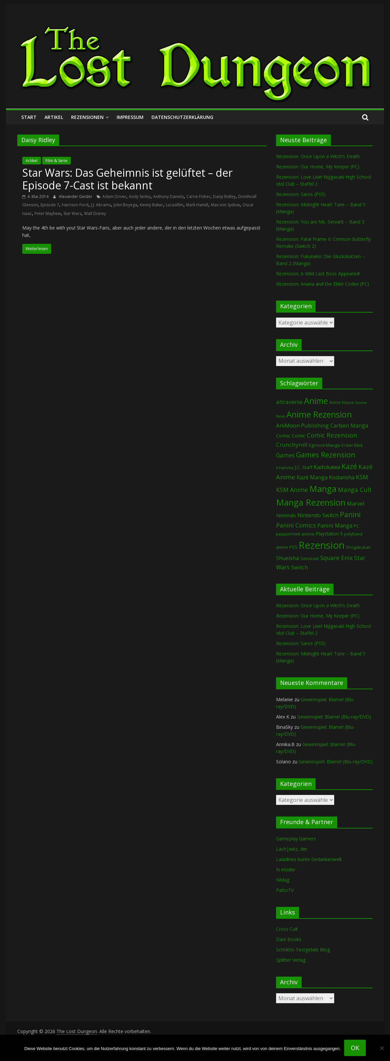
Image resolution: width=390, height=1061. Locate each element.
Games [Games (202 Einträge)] (285, 455)
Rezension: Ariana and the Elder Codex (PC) (322, 284)
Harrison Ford (75, 205)
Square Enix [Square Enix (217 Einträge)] (336, 558)
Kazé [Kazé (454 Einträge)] (349, 466)
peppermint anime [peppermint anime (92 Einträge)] (295, 534)
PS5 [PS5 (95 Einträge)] (293, 547)
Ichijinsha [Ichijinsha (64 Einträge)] (284, 467)
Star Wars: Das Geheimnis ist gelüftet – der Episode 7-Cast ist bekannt (127, 178)
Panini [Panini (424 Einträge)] (350, 514)
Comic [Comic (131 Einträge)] (283, 435)
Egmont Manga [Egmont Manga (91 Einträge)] (324, 445)
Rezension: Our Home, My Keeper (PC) (317, 166)
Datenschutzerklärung (182, 117)
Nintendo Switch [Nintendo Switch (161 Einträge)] (318, 515)
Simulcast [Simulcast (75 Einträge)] (309, 558)
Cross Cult (287, 929)
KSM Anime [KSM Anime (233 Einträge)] (292, 490)
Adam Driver (114, 196)
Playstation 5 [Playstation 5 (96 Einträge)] (329, 533)
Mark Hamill (197, 205)
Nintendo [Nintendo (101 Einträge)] (286, 515)
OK (355, 1048)
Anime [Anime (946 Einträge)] (316, 400)
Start (29, 117)
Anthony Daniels (168, 196)
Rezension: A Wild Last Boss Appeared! (318, 273)
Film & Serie (56, 160)
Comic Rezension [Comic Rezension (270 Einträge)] (332, 435)
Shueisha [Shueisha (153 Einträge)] (287, 558)
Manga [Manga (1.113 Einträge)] (323, 489)
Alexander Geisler (76, 196)
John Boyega (125, 205)
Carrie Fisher (198, 196)
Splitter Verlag (291, 960)
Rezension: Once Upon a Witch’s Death (318, 156)
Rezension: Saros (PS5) (301, 194)
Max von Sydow (225, 205)
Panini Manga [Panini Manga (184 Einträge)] (334, 525)
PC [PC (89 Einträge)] (356, 526)
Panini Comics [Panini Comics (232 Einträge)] (296, 525)
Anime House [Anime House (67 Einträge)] (341, 402)
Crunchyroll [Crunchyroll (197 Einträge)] (292, 444)
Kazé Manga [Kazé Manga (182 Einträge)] (312, 477)
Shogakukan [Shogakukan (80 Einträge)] (358, 547)
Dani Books (288, 939)
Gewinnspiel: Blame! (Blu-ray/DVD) (334, 717)
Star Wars (72, 213)
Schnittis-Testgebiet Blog (303, 949)
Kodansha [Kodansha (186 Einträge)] (341, 477)
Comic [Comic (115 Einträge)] (298, 436)
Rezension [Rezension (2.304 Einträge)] (321, 545)
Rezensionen (87, 117)
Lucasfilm (174, 205)
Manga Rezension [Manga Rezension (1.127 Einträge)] (310, 502)
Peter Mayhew (48, 213)
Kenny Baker (151, 205)
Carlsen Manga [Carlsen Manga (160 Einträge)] (349, 425)
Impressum (130, 117)
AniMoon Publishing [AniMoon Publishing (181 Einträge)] (302, 425)
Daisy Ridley (224, 196)
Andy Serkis (139, 196)
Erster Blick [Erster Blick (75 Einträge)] (352, 445)
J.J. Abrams (101, 205)
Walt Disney (95, 213)
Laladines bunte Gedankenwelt (309, 859)
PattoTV (285, 890)
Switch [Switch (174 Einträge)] (299, 567)
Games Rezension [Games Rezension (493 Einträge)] (325, 454)
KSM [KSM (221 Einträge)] (362, 477)
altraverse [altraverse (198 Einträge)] (289, 402)
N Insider (285, 869)
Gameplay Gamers (296, 838)
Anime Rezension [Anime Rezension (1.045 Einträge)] (319, 414)
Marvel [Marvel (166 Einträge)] (355, 503)
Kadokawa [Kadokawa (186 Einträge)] (327, 467)
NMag (282, 880)
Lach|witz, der (291, 849)
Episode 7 (50, 205)
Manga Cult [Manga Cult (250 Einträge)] (355, 489)
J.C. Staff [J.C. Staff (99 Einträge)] (303, 467)
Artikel (54, 117)
